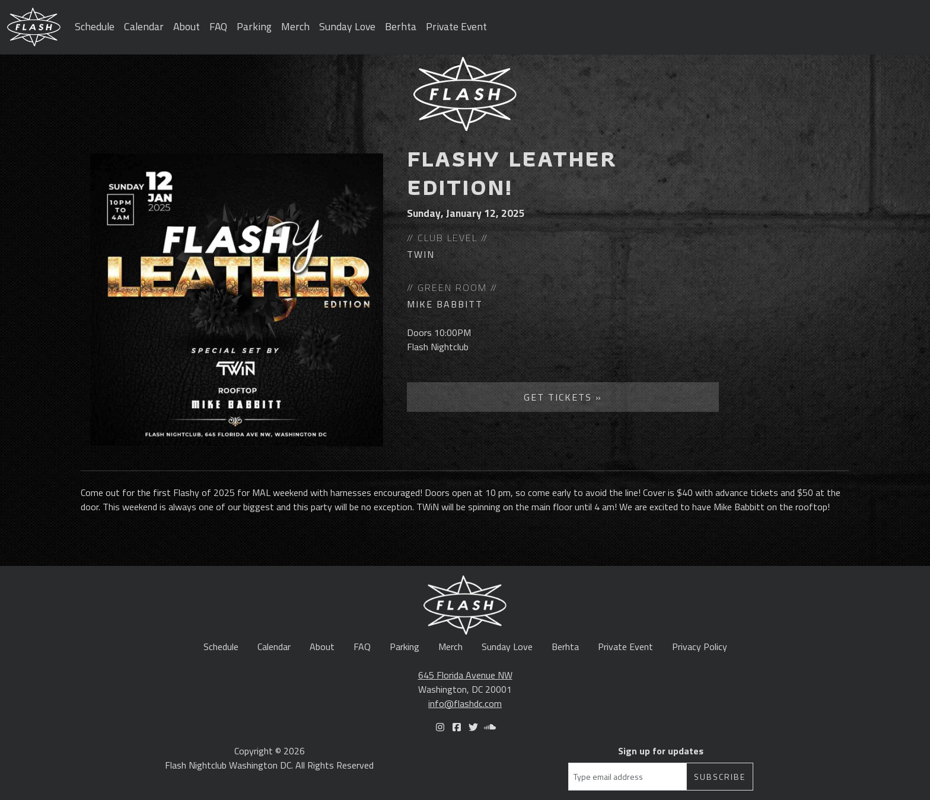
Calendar (144, 26)
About (186, 26)
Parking (254, 26)
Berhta (400, 26)
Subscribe (720, 776)
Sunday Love (347, 26)
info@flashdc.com (465, 703)
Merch (295, 26)
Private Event (456, 26)
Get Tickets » (563, 397)
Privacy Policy (699, 646)
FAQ (218, 26)
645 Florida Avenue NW (465, 675)
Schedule (94, 26)
